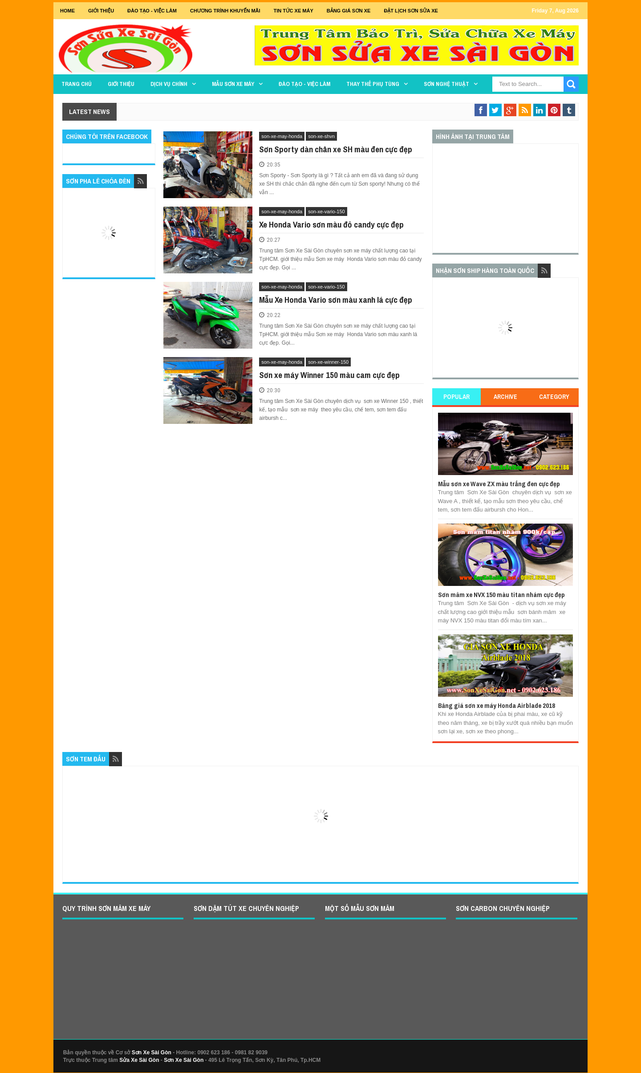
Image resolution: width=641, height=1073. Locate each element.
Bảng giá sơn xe (349, 10)
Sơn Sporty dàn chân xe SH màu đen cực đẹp (335, 149)
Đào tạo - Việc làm (304, 84)
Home (67, 10)
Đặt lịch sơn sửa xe (411, 10)
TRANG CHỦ (76, 84)
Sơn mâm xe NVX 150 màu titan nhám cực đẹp (501, 594)
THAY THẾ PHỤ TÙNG (372, 84)
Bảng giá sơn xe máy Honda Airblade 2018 (496, 705)
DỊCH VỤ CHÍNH (168, 84)
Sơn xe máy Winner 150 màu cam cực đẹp (329, 375)
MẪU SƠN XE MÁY (233, 84)
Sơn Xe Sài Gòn (151, 1052)
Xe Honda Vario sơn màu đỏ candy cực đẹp (331, 224)
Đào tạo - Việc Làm (152, 10)
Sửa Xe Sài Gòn (139, 1060)
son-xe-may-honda (281, 136)
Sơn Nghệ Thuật (446, 84)
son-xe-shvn (321, 136)
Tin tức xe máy (293, 10)
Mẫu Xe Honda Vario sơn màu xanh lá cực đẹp (335, 299)
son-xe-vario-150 (326, 211)
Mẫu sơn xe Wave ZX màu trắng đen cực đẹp (499, 483)
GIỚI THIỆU (101, 10)
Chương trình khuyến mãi (225, 10)
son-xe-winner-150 (328, 362)
